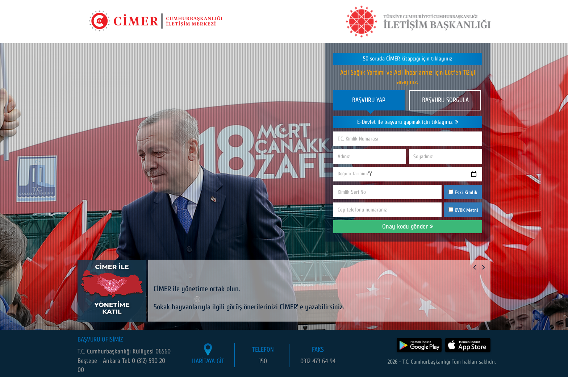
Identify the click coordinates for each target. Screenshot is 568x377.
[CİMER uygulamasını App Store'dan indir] (467, 345)
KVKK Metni (466, 210)
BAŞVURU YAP (368, 100)
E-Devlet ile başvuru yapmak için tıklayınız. (407, 122)
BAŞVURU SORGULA (445, 100)
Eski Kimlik (462, 192)
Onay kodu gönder (407, 226)
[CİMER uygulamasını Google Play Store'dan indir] (419, 345)
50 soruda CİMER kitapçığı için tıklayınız (407, 58)
